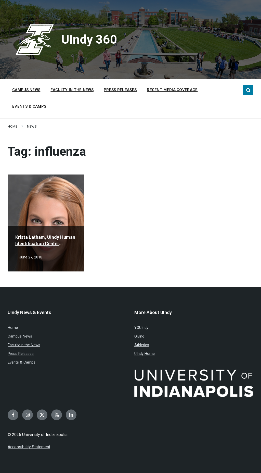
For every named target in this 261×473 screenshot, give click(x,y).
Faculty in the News (24, 345)
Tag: (47, 151)
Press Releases (21, 353)
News (32, 126)
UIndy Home (144, 353)
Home (12, 126)
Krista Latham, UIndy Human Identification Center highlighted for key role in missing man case (45, 240)
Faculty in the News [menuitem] (72, 90)
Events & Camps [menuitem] (29, 106)
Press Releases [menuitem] (120, 90)
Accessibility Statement (29, 446)
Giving (139, 336)
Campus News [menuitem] (26, 90)
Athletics (141, 345)
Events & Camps (21, 362)
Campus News (20, 336)
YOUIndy (141, 327)
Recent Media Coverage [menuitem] (172, 90)
